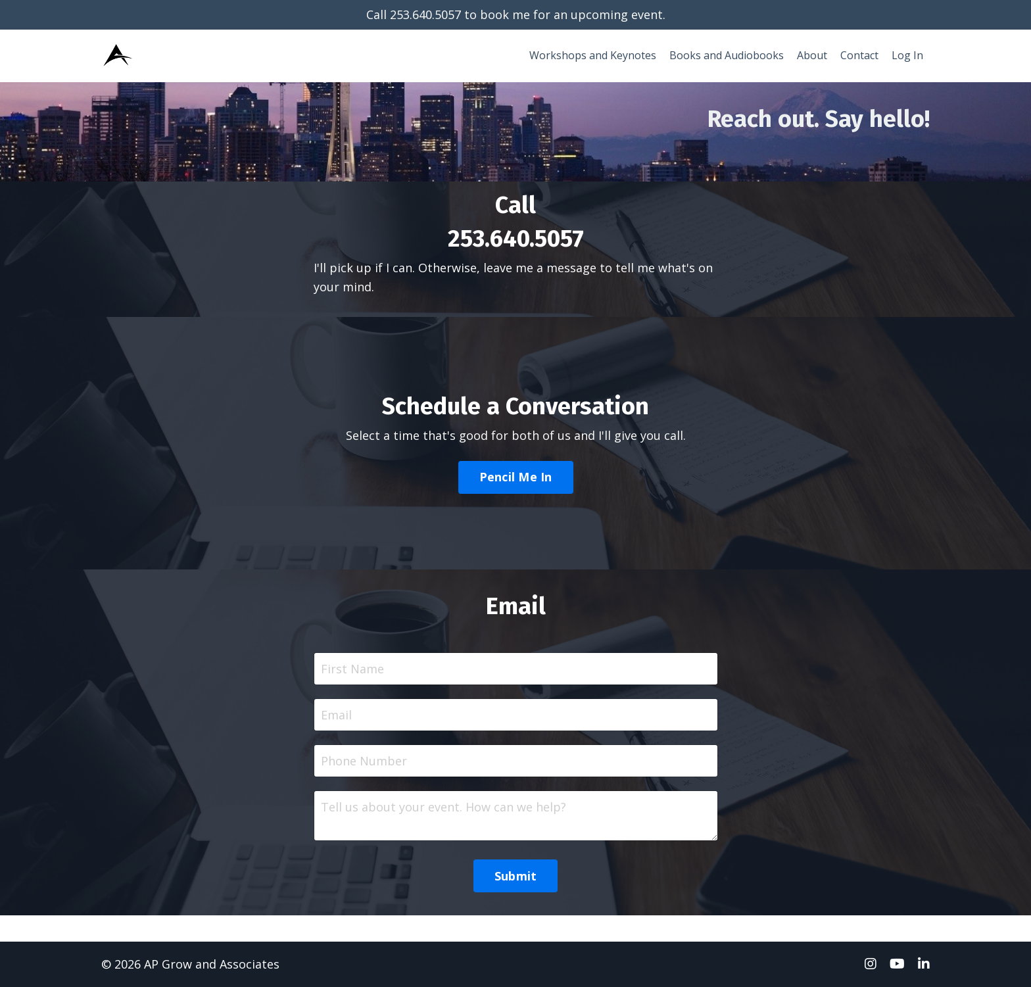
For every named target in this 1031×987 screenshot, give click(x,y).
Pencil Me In (515, 477)
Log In (907, 55)
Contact (859, 55)
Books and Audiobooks (726, 55)
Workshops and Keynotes (592, 55)
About (812, 55)
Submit (515, 876)
